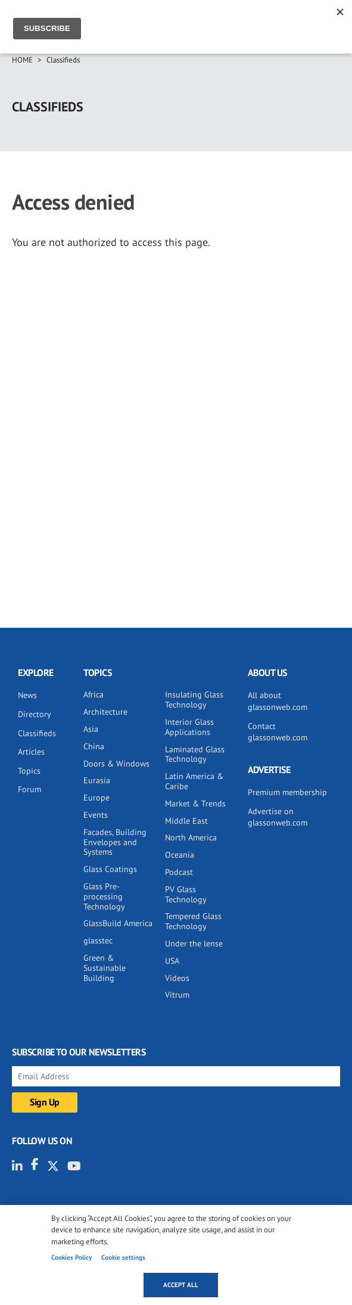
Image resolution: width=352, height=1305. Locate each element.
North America (191, 837)
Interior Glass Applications (189, 727)
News (27, 695)
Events (95, 814)
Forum (29, 789)
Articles (31, 751)
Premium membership (287, 792)
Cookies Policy (71, 1257)
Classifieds (63, 60)
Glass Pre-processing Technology (104, 896)
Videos (177, 978)
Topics (29, 770)
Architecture (105, 711)
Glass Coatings (110, 869)
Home (22, 60)
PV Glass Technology (186, 894)
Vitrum (177, 994)
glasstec (98, 940)
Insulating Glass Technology (194, 699)
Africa (93, 694)
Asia (90, 729)
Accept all (180, 1285)
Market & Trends (195, 803)
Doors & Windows (116, 763)
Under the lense (194, 943)
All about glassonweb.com (277, 701)
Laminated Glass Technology (195, 754)
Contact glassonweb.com (277, 732)
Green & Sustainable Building (104, 967)
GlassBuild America (117, 923)
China (93, 746)
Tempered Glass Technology (193, 921)
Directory (34, 714)
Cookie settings (123, 1257)
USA (172, 960)
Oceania (179, 854)
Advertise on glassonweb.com (277, 817)
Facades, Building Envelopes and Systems (115, 842)
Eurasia (96, 780)
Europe (96, 797)
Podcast (179, 872)
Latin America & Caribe (194, 781)
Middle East (186, 820)
